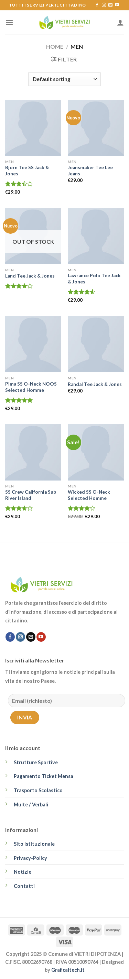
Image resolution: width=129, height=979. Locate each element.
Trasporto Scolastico (38, 790)
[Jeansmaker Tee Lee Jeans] (96, 128)
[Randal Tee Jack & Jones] (96, 344)
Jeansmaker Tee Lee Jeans (90, 170)
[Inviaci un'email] (110, 5)
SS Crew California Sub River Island (30, 495)
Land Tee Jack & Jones (30, 276)
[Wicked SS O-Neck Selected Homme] (96, 452)
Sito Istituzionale (34, 844)
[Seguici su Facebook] (97, 5)
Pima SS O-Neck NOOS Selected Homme (31, 387)
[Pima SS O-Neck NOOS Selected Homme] (33, 344)
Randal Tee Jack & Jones (95, 384)
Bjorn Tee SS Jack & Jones (27, 170)
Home (54, 46)
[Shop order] (64, 79)
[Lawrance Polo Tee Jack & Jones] (96, 236)
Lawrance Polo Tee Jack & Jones (94, 278)
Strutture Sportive (36, 762)
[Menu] (9, 22)
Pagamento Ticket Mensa (43, 776)
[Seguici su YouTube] (117, 5)
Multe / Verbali (31, 804)
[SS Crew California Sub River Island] (33, 452)
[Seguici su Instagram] (104, 5)
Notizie (22, 872)
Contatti (24, 886)
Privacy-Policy (30, 858)
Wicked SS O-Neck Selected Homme (89, 495)
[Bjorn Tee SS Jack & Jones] (33, 128)
